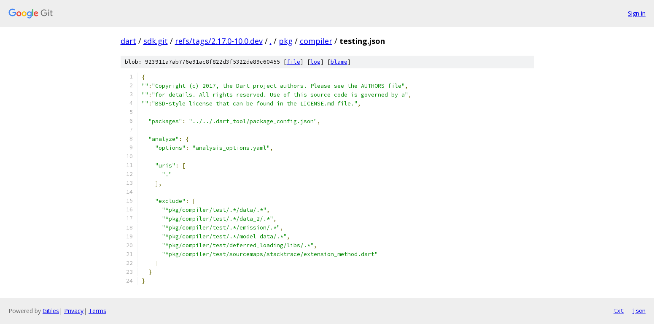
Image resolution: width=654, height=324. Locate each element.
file (293, 61)
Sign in (637, 13)
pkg (286, 41)
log (315, 61)
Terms (97, 311)
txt (619, 310)
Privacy (73, 311)
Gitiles (51, 311)
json (639, 310)
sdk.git (155, 41)
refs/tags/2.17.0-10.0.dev (219, 41)
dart (128, 41)
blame (339, 61)
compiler (316, 41)
